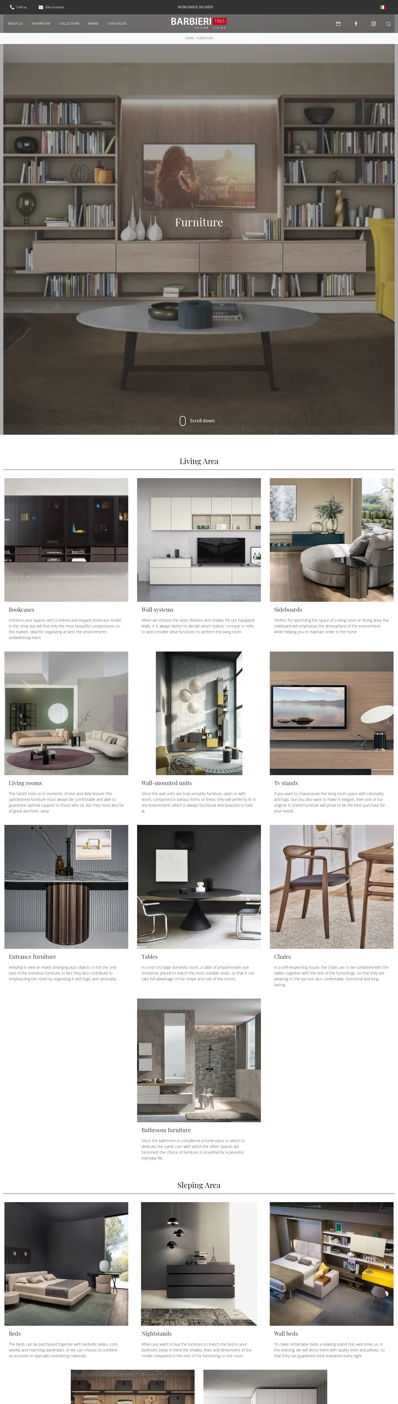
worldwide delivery (195, 7)
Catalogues (117, 23)
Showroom (41, 23)
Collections (69, 23)
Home (189, 38)
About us (15, 23)
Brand (93, 23)
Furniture (205, 38)
